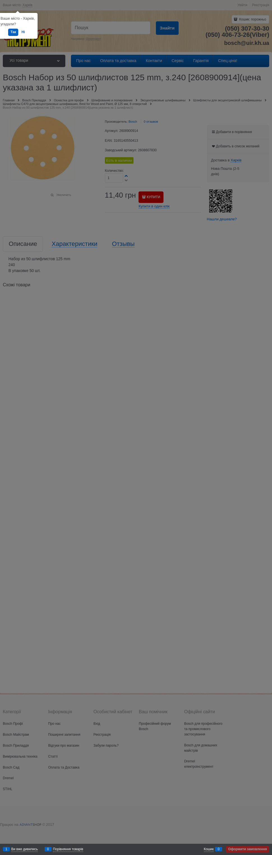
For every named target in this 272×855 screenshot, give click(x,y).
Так (13, 32)
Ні (23, 32)
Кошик (209, 849)
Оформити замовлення (247, 849)
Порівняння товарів (68, 849)
